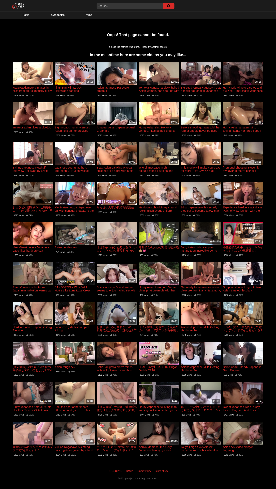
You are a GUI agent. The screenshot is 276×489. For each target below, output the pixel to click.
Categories (58, 15)
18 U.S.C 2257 (115, 471)
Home (26, 15)
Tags (89, 15)
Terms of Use (162, 471)
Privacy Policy (144, 471)
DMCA (129, 471)
